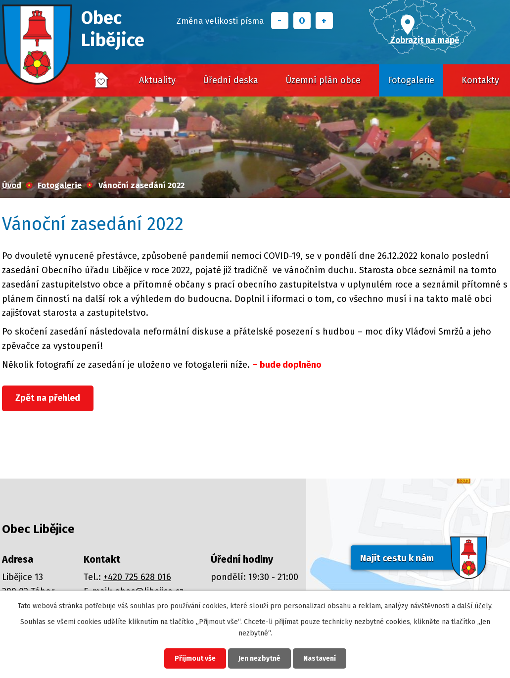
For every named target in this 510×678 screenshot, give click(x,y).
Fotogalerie (411, 80)
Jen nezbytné (259, 658)
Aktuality (157, 80)
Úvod (101, 80)
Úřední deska (230, 80)
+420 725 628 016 (137, 577)
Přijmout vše (195, 658)
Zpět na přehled (47, 397)
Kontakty (480, 80)
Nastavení (319, 658)
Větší (324, 20)
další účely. (475, 606)
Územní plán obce (323, 80)
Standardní (302, 20)
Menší (279, 20)
